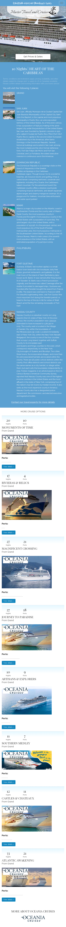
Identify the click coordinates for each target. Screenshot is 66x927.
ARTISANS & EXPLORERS (19, 679)
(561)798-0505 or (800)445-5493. (32, 3)
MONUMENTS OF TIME (17, 427)
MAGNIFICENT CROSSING (19, 548)
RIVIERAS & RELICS (15, 483)
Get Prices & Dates (33, 56)
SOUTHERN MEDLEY (16, 743)
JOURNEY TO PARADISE (17, 617)
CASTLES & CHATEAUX (18, 798)
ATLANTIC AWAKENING (18, 860)
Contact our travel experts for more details (33, 402)
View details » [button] (8, 467)
